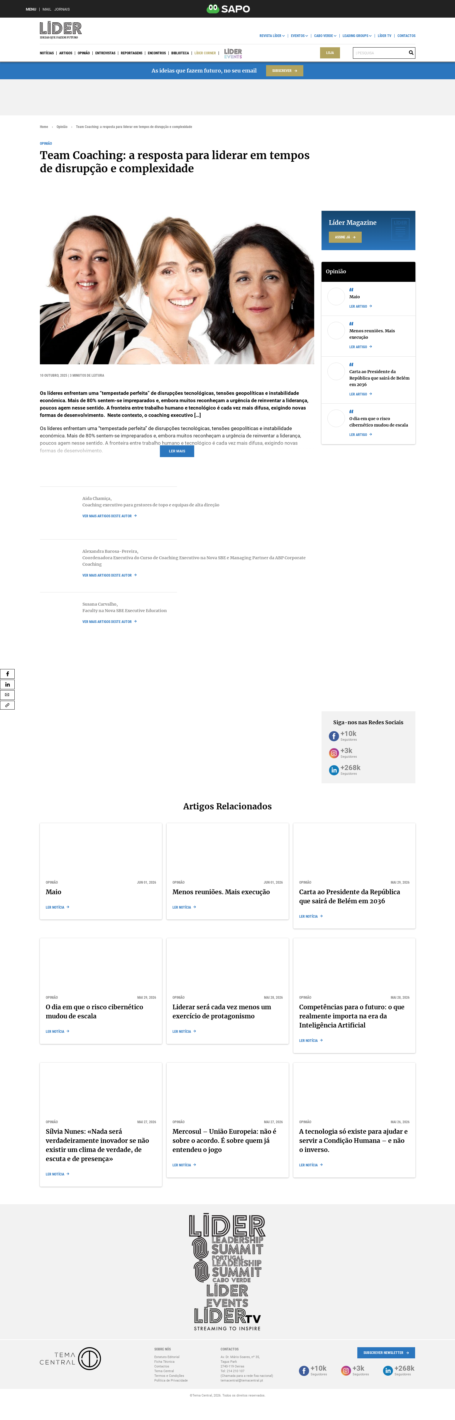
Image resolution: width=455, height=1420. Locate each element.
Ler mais (177, 451)
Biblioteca (180, 53)
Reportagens (131, 53)
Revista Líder (270, 36)
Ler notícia (55, 907)
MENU (31, 9)
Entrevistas (105, 53)
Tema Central (164, 1371)
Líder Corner (205, 53)
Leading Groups (355, 36)
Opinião (84, 53)
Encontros (157, 53)
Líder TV (384, 36)
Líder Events (229, 53)
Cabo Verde (323, 36)
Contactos (406, 36)
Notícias (47, 53)
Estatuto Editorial (167, 1357)
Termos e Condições (169, 1376)
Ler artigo (358, 306)
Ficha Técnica (164, 1362)
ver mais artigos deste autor (107, 516)
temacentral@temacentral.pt (242, 1380)
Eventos (298, 36)
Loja (330, 53)
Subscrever (282, 71)
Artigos (65, 53)
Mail (47, 9)
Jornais (62, 9)
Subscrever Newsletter (383, 1353)
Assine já (342, 237)
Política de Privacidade (171, 1380)
